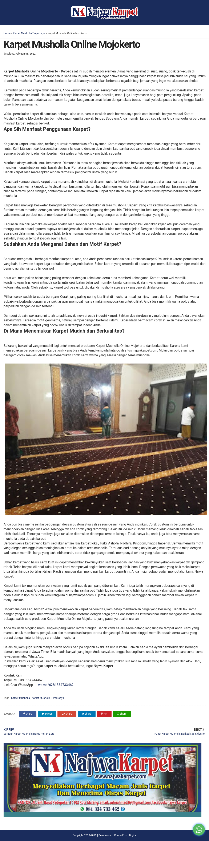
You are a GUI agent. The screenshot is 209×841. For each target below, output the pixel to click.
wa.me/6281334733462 (56, 685)
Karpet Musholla (21, 698)
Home (7, 33)
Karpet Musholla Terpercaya (29, 33)
